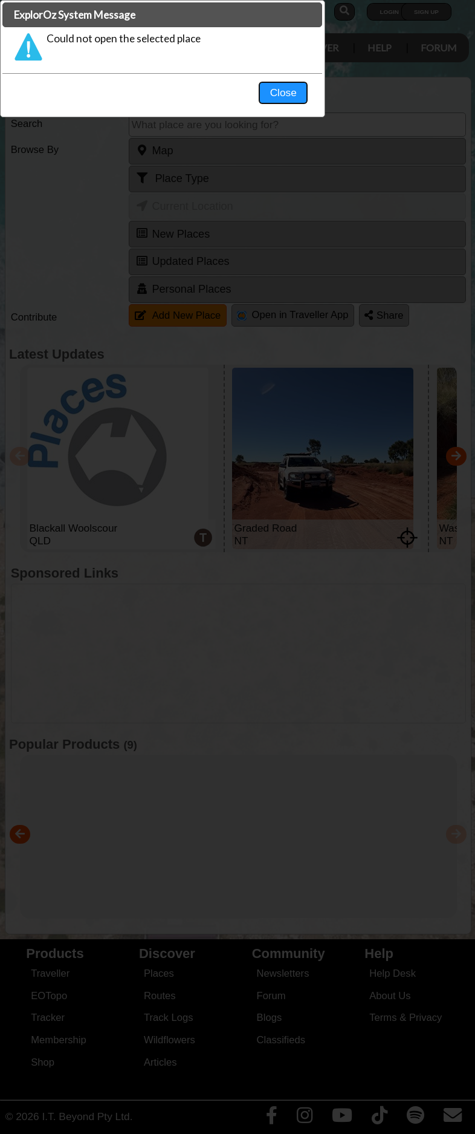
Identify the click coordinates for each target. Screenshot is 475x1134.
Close (351, 252)
